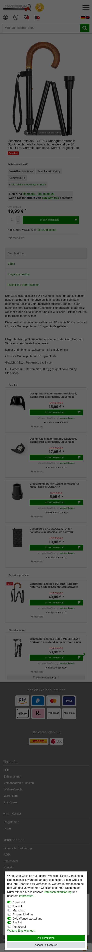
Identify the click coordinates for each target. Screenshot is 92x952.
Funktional (19, 926)
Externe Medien (23, 914)
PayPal (17, 922)
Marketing (19, 910)
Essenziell (19, 902)
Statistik (18, 906)
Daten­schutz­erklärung (58, 892)
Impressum (26, 896)
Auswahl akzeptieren (46, 945)
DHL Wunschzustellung (27, 918)
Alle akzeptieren (46, 938)
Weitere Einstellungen (21, 930)
